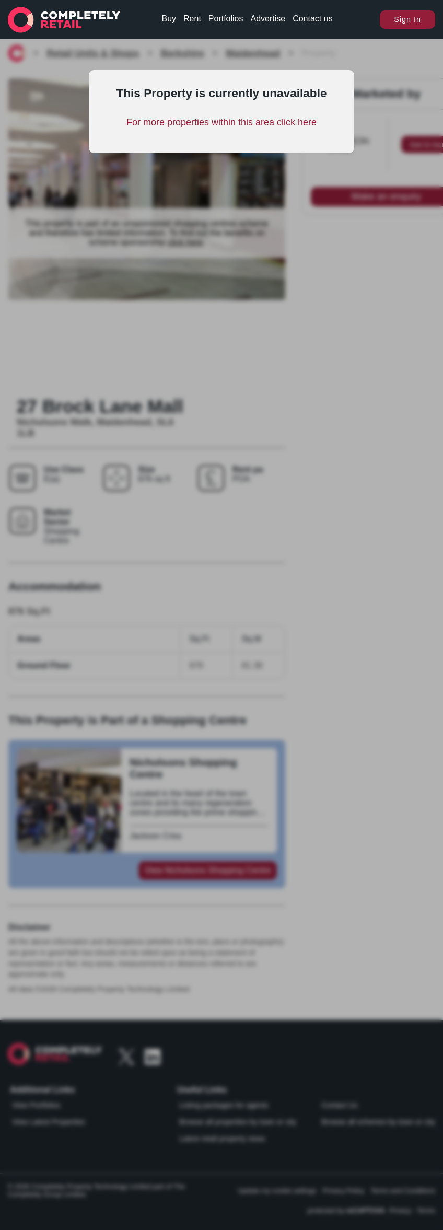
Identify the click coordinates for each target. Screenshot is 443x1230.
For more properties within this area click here (221, 122)
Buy (169, 18)
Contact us (312, 18)
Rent (192, 18)
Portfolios (225, 18)
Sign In (407, 19)
